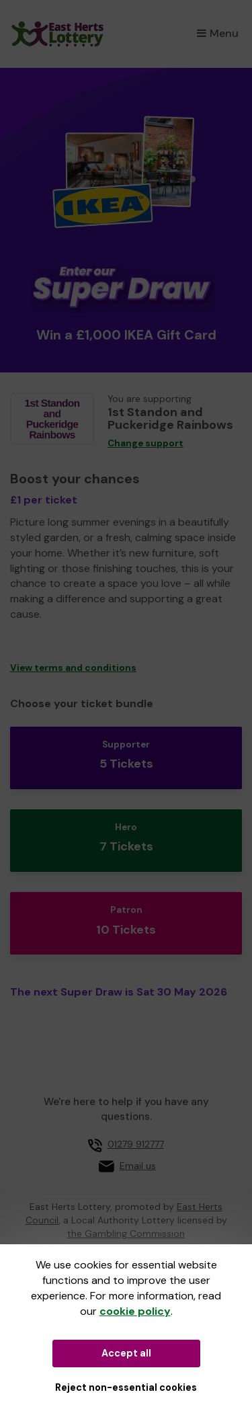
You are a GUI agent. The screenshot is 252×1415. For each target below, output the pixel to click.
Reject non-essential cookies (126, 1387)
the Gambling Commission (126, 1233)
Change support (145, 443)
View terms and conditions (73, 668)
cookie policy (135, 1311)
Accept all (126, 1353)
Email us (138, 1166)
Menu (218, 33)
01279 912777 (136, 1144)
